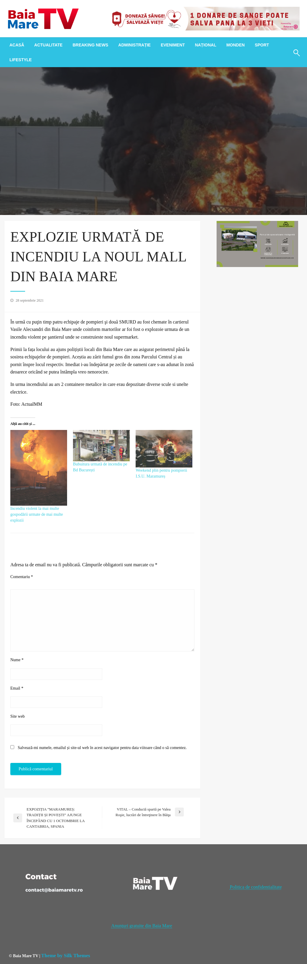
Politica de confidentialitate (256, 886)
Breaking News (90, 45)
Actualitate (48, 45)
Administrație (134, 45)
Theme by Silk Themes (65, 955)
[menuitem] (16, 45)
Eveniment (173, 45)
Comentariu (21, 577)
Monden (235, 45)
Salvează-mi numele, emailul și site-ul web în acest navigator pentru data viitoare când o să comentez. (102, 747)
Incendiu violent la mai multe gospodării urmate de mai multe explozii (36, 514)
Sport (262, 45)
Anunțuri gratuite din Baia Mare (141, 925)
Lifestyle (20, 59)
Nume (17, 660)
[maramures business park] (257, 243)
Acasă (16, 45)
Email (16, 688)
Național (205, 45)
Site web (17, 716)
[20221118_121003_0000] (204, 18)
